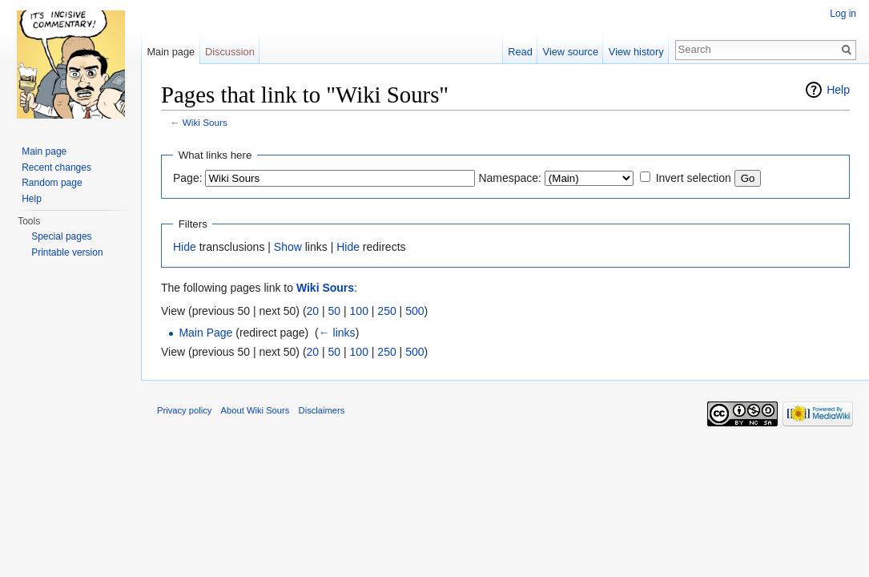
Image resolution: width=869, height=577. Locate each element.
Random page (52, 182)
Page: (188, 177)
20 (313, 311)
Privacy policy (184, 410)
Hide (184, 246)
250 (386, 311)
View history (636, 52)
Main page (171, 52)
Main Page (205, 332)
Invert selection (693, 177)
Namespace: (509, 177)
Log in (843, 13)
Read (520, 52)
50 (334, 311)
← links (337, 332)
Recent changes (56, 167)
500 (414, 311)
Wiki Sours (205, 122)
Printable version (67, 252)
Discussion (230, 52)
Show (288, 246)
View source (570, 52)
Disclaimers (322, 410)
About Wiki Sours (255, 410)
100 (359, 311)
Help (838, 89)
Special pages (61, 236)
